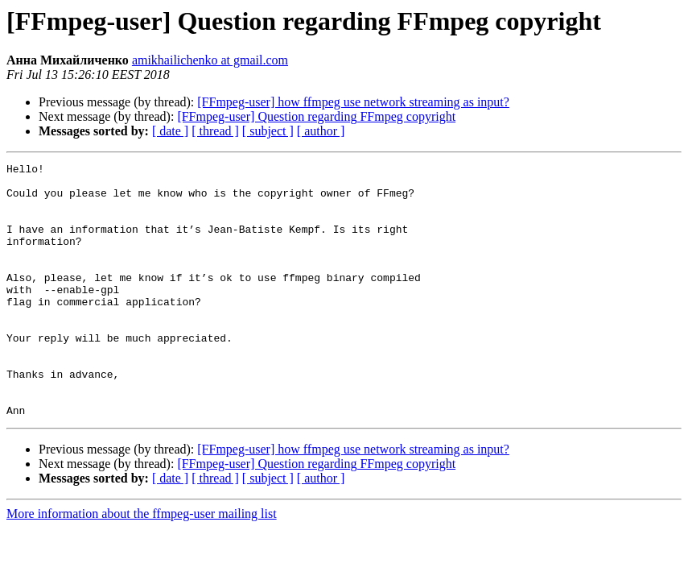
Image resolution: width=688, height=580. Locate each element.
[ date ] (170, 131)
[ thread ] (215, 131)
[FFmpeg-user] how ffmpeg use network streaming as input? (353, 102)
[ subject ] (268, 131)
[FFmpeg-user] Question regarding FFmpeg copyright (316, 116)
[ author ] (321, 131)
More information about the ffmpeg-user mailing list (141, 564)
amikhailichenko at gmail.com (210, 60)
